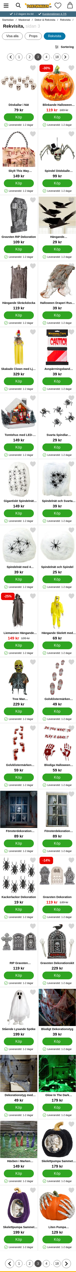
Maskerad (24, 19)
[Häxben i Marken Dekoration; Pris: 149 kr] (18, 1145)
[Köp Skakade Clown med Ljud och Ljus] (19, 381)
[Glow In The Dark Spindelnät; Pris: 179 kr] (57, 1079)
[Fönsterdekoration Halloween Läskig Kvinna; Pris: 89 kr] (18, 815)
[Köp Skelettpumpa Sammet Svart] (57, 1173)
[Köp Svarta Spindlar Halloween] (57, 447)
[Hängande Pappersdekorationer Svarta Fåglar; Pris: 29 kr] (57, 220)
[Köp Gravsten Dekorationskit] (57, 975)
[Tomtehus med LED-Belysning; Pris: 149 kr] (18, 418)
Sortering (64, 47)
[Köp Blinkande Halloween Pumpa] (57, 117)
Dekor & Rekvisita (45, 19)
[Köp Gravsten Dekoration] (57, 909)
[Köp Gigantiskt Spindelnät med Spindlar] (19, 513)
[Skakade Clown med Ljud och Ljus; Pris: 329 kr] (18, 352)
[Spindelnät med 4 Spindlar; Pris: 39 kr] (18, 550)
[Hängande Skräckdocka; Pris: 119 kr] (18, 286)
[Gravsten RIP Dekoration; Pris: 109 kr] (18, 220)
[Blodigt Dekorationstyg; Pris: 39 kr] (57, 1013)
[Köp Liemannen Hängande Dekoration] (19, 645)
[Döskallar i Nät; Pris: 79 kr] (18, 88)
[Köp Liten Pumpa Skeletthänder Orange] (57, 1239)
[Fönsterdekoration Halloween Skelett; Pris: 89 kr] (57, 815)
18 (57, 58)
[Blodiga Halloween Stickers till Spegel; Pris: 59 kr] (57, 749)
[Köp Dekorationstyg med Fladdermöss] (19, 1107)
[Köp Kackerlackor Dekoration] (19, 909)
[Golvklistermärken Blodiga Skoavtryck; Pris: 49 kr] (57, 683)
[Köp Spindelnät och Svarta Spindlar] (57, 513)
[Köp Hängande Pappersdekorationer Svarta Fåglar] (57, 249)
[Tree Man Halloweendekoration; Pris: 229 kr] (18, 683)
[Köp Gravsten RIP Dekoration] (19, 249)
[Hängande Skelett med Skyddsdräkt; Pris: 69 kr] (57, 616)
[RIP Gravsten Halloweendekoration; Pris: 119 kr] (18, 947)
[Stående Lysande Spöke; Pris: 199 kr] (18, 1013)
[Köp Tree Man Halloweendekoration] (19, 711)
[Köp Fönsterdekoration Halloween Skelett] (57, 843)
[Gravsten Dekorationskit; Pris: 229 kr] (57, 947)
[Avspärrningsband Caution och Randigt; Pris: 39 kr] (57, 352)
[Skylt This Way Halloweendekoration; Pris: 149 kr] (18, 154)
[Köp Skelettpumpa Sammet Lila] (19, 1239)
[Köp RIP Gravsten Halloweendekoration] (19, 975)
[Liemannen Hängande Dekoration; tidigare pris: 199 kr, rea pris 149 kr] (18, 616)
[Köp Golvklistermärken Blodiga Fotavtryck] (19, 777)
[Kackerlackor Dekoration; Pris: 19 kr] (18, 881)
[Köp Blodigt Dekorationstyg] (57, 1041)
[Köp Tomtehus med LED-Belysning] (19, 447)
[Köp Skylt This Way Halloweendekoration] (19, 183)
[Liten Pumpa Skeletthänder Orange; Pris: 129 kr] (57, 1211)
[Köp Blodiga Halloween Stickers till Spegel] (57, 777)
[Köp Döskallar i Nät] (19, 117)
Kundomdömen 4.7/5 (54, 13)
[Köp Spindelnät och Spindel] (57, 579)
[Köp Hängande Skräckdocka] (19, 315)
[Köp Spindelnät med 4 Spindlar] (19, 579)
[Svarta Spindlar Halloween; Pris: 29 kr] (57, 418)
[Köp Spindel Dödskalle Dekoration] (57, 183)
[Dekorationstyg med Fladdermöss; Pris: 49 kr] (18, 1079)
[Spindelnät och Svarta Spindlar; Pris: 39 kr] (57, 484)
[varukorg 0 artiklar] (70, 5)
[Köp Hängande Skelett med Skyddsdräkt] (57, 645)
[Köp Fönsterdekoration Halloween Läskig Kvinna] (19, 843)
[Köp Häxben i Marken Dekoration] (19, 1173)
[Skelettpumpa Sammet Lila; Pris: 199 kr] (18, 1211)
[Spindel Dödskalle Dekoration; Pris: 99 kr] (57, 154)
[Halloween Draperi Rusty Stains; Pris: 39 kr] (57, 286)
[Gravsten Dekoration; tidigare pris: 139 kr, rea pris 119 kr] (57, 881)
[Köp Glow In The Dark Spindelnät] (57, 1107)
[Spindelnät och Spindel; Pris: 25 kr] (57, 550)
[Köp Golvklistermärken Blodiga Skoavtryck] (57, 711)
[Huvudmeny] (6, 5)
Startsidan (8, 19)
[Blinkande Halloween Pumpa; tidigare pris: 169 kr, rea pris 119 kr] (57, 88)
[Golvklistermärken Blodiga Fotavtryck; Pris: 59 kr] (18, 749)
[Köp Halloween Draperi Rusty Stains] (57, 315)
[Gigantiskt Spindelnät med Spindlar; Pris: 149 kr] (18, 484)
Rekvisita (65, 19)
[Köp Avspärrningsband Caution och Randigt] (57, 381)
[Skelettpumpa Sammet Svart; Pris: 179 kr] (57, 1145)
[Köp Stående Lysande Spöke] (19, 1041)
